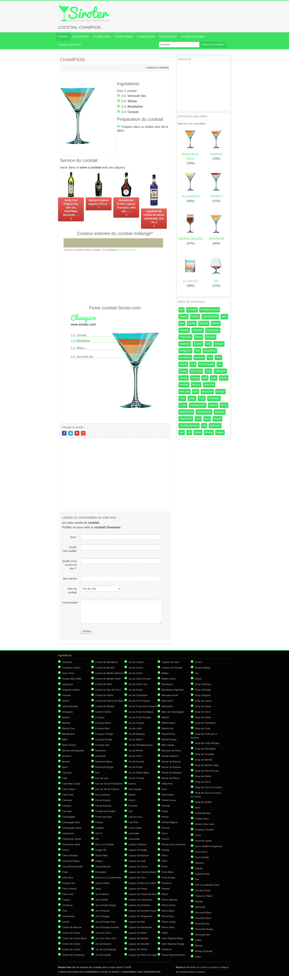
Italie (204, 377)
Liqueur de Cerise (137, 866)
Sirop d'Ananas (203, 684)
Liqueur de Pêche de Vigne (142, 955)
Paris (182, 398)
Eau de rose (101, 778)
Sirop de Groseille (204, 754)
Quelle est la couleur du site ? (69, 565)
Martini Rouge (169, 739)
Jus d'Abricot (102, 894)
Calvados (198, 330)
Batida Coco (68, 728)
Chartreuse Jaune (71, 839)
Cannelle (67, 811)
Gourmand (196, 371)
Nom (73, 537)
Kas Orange (134, 789)
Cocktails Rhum (80, 36)
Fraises (99, 822)
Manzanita (167, 700)
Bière (224, 316)
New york (184, 391)
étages (220, 432)
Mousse (196, 384)
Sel (196, 673)
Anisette (66, 695)
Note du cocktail (72, 590)
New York (209, 384)
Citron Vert (67, 894)
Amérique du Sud (209, 309)
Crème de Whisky (104, 706)
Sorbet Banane (203, 813)
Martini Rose (168, 734)
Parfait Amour (169, 800)
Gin (219, 364)
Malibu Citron (169, 678)
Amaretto (67, 662)
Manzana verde (170, 695)
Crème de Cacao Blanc (74, 938)
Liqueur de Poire (170, 662)
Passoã (166, 805)
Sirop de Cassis (203, 700)
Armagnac (67, 711)
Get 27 (98, 833)
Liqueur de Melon (137, 932)
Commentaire (69, 602)
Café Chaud (68, 789)
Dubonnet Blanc (103, 761)
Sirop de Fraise (203, 717)
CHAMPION (72, 59)
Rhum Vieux (168, 927)
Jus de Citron (135, 673)
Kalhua (132, 783)
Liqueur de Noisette (138, 943)
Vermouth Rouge (204, 929)
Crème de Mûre (103, 684)
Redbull (213, 405)
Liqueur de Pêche (137, 949)
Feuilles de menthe (105, 811)
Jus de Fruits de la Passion (142, 706)
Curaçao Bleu (102, 728)
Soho (197, 807)
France (183, 364)
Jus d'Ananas (102, 910)
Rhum (224, 405)
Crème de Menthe (104, 667)
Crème (65, 921)
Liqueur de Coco (137, 877)
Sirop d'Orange (203, 689)
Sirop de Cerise (203, 706)
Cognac (198, 343)
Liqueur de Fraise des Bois (142, 894)
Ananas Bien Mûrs (72, 678)
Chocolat (210, 337)
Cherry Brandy (70, 855)
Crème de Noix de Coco (108, 689)
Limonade (133, 833)
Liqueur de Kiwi (136, 921)
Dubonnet (100, 756)
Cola (208, 343)
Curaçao (133, 111)
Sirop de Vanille (203, 802)
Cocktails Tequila (146, 36)
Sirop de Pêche (203, 776)
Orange (220, 391)
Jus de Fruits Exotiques (140, 711)
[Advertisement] (115, 278)
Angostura (67, 684)
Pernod (165, 827)
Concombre (68, 916)
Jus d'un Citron (103, 932)
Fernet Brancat (103, 805)
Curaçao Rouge (103, 739)
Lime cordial (134, 827)
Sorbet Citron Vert (204, 824)
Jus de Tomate (136, 778)
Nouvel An (207, 391)
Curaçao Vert (102, 745)
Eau (97, 772)
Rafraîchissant (197, 405)
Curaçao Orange (104, 734)
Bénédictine (135, 106)
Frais (218, 357)
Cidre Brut (67, 877)
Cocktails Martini (168, 36)
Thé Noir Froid (202, 890)
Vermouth (200, 907)
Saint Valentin (204, 411)
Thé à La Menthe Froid (207, 885)
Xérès (198, 956)
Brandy (216, 323)
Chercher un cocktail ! (212, 44)
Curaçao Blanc (103, 723)
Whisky (132, 101)
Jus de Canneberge (105, 949)
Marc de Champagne (173, 711)
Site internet (70, 578)
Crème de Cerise (71, 949)
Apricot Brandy (70, 706)
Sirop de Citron (203, 711)
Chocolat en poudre (72, 866)
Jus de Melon (135, 739)
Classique (185, 343)
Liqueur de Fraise (137, 888)
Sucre (198, 835)
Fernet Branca (102, 800)
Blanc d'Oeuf (69, 745)
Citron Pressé (69, 888)
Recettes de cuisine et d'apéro (197, 967)
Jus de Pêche (135, 750)
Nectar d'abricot (170, 756)
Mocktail (184, 384)
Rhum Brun (168, 916)
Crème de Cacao (71, 932)
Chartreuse (185, 337)
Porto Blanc (168, 872)
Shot (198, 418)
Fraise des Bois (103, 816)
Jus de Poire (135, 756)
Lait (130, 811)
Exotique (199, 357)
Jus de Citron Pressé (139, 678)
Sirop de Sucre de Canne (208, 787)
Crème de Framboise (73, 955)
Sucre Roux (201, 851)
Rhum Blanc (168, 910)
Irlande (195, 377)
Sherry (198, 678)
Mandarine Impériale (173, 689)
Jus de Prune (135, 767)
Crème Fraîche (103, 711)
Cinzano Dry (68, 883)
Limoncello (134, 839)
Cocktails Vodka (101, 36)
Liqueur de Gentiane (139, 905)
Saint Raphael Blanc (172, 938)
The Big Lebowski (189, 425)
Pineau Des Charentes (174, 844)
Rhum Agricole (169, 899)
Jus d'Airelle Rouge (105, 905)
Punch (183, 405)
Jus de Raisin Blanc (138, 772)
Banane (66, 723)
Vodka (198, 432)
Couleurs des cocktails (128, 250)
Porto (202, 398)
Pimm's (165, 839)
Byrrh (65, 767)
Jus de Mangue (136, 734)
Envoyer (87, 631)
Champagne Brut (71, 822)
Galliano (99, 827)
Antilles (195, 316)
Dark (197, 350)
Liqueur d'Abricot (137, 844)
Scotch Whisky (202, 667)
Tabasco (199, 862)
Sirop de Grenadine (205, 748)
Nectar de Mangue (171, 772)
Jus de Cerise (135, 667)
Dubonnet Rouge (104, 767)
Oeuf (164, 789)
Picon (165, 833)
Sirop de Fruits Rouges (207, 743)
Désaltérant (210, 350)
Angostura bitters (71, 689)
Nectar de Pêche (171, 778)
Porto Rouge (168, 877)
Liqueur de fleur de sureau (142, 883)
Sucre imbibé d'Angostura (208, 846)
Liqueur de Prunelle (172, 667)
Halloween (220, 371)
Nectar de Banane (171, 761)
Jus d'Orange (102, 916)
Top (204, 425)
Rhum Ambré (169, 905)
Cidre (65, 872)
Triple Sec (215, 425)
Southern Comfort (204, 829)
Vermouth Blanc (203, 912)
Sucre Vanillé (202, 857)
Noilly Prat (167, 783)
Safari (165, 932)
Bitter (65, 739)
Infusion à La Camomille (108, 877)
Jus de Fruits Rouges (139, 717)
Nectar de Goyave (171, 767)
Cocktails (63, 36)
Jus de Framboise (137, 695)
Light (213, 377)
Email (70, 549)
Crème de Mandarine (106, 662)
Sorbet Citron (202, 818)
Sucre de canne (203, 840)
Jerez (98, 888)
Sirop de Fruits (202, 728)
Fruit (193, 364)
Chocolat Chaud (70, 861)
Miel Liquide (168, 745)
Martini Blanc (168, 723)
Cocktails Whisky (123, 36)
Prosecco (167, 883)
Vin (189, 432)
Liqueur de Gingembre (140, 916)
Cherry (65, 850)
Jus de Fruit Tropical (139, 700)
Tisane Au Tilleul (203, 896)
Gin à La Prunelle (104, 844)
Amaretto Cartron (71, 667)
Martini (223, 377)
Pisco (165, 855)
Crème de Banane (72, 927)
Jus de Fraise (135, 689)
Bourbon (203, 323)
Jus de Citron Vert (137, 684)
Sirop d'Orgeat (202, 695)
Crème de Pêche (104, 695)
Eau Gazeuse (102, 794)
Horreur (184, 377)
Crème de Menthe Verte (108, 678)
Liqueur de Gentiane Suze (142, 910)
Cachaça (184, 330)
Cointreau (67, 905)
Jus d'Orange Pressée (107, 927)
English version (158, 67)
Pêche (165, 816)
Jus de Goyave (136, 723)
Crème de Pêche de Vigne (109, 700)
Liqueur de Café (137, 861)
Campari (66, 805)
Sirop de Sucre (203, 781)
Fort (210, 357)
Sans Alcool (186, 418)
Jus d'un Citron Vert (105, 938)
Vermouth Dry (202, 923)
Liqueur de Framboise (140, 899)
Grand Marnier (103, 866)
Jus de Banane (103, 943)
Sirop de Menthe (203, 759)
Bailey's (66, 717)
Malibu (165, 673)
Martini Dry (167, 728)
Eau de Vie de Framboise (108, 783)
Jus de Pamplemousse (140, 745)
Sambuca (167, 949)
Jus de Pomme (136, 761)
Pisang (165, 850)
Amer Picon (68, 673)
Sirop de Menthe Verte (207, 765)
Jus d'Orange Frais (105, 921)
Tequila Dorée (202, 874)
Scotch (198, 662)
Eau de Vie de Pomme (107, 789)
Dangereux (185, 350)
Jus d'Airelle (101, 899)
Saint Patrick (186, 411)
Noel (195, 391)
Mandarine (167, 684)
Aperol (65, 700)
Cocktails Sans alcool (69, 44)
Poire (164, 861)
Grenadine (101, 872)
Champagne (213, 330)
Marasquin (167, 706)
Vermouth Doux (203, 918)
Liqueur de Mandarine (140, 927)
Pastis (192, 398)
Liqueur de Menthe (138, 938)
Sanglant (219, 411)
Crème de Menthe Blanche (109, 673)
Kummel (132, 805)
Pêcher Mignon (170, 822)
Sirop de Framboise (205, 723)
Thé (197, 879)
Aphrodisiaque (210, 316)
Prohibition (214, 398)
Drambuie (100, 750)
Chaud (198, 337)
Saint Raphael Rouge (173, 943)
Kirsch (131, 800)
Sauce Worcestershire (173, 955)
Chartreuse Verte (71, 844)
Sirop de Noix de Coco (207, 770)
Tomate (199, 901)
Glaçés (183, 371)
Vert (182, 432)
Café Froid (67, 794)
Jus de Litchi (135, 728)
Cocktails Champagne (192, 36)
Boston (191, 323)
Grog (208, 371)
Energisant (185, 357)
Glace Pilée (101, 855)
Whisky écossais (204, 951)
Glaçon (99, 861)
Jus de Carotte (103, 955)
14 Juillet (192, 309)
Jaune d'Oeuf (102, 883)
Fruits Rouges (206, 364)
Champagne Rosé (71, 827)
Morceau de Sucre (171, 750)
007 (182, 309)
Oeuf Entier (168, 794)
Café (64, 778)
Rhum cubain (169, 921)
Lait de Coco (135, 816)
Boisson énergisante (73, 750)
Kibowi (131, 794)
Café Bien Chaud (71, 783)
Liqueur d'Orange (137, 850)
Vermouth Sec (137, 95)
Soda (207, 418)
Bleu (182, 323)
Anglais (183, 316)
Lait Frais (133, 822)
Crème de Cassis (71, 943)
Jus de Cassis (135, 662)
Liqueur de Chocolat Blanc (142, 872)
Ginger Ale (101, 850)
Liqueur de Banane (138, 855)
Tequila (217, 418)
